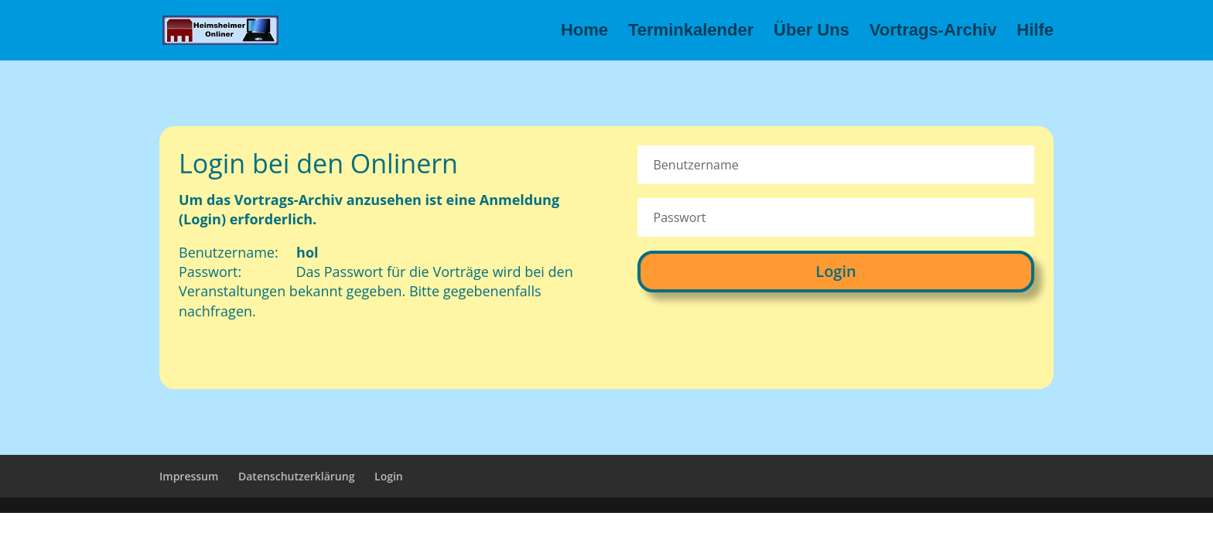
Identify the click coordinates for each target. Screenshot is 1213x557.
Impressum (188, 476)
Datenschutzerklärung (296, 476)
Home (584, 32)
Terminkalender (690, 32)
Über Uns (811, 32)
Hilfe (1035, 32)
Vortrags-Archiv (933, 32)
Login (835, 271)
